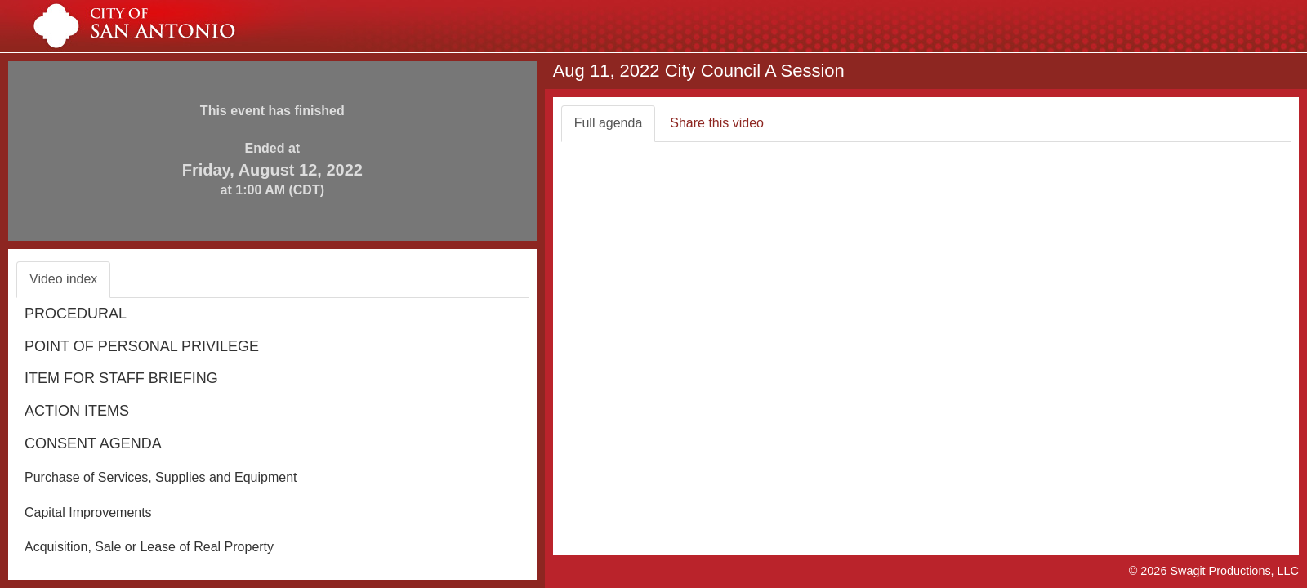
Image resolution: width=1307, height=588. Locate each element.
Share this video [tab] (717, 123)
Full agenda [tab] (608, 123)
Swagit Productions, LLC (1234, 570)
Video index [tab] (63, 279)
